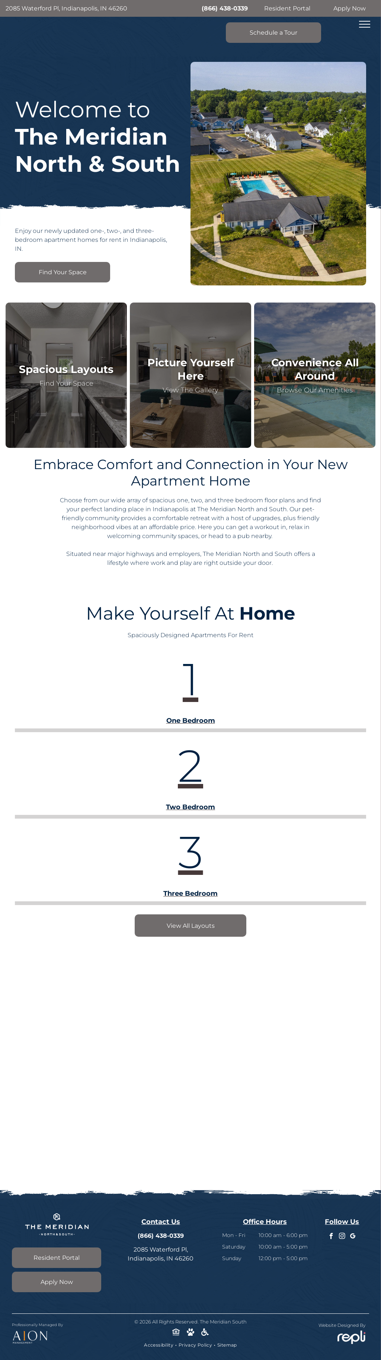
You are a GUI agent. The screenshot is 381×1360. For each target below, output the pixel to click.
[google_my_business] (353, 1237)
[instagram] (342, 1237)
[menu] (364, 24)
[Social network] (176, 1333)
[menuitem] (159, 1345)
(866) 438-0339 (225, 8)
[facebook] (331, 1237)
